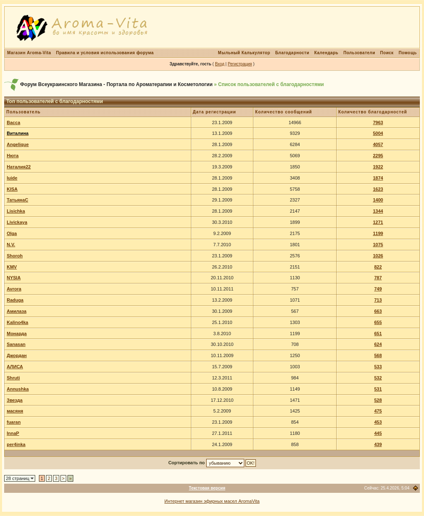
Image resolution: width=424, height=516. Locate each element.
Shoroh (15, 255)
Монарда (16, 333)
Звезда (14, 400)
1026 (378, 255)
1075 (378, 244)
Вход (219, 64)
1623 (378, 189)
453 (378, 422)
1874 (378, 177)
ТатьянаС (17, 199)
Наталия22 (19, 166)
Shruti (13, 377)
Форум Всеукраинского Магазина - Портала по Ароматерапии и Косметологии (116, 84)
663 (378, 311)
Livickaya (17, 222)
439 (378, 444)
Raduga (15, 300)
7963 (378, 122)
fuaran (14, 422)
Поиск (387, 52)
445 (378, 433)
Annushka (18, 388)
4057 (378, 144)
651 (378, 333)
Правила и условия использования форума (105, 52)
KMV (12, 266)
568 (378, 355)
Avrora (14, 288)
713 (378, 300)
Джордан (16, 355)
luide (12, 177)
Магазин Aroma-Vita (29, 52)
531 (378, 388)
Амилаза (16, 311)
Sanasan (16, 344)
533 (378, 366)
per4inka (16, 444)
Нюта (13, 155)
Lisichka (16, 211)
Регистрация (240, 64)
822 (378, 266)
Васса (13, 122)
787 (378, 277)
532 (378, 377)
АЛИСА (15, 366)
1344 (378, 211)
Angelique (18, 144)
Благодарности (292, 52)
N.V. (11, 244)
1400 (378, 199)
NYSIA (14, 277)
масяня (15, 410)
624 (378, 344)
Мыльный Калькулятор (244, 52)
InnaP (13, 433)
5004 (378, 133)
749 (378, 288)
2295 (378, 155)
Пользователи (359, 52)
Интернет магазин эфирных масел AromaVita (212, 501)
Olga (12, 233)
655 (378, 322)
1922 (378, 166)
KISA (12, 189)
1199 (378, 233)
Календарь (326, 52)
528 (378, 400)
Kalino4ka (17, 322)
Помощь (408, 52)
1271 (378, 222)
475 (378, 410)
